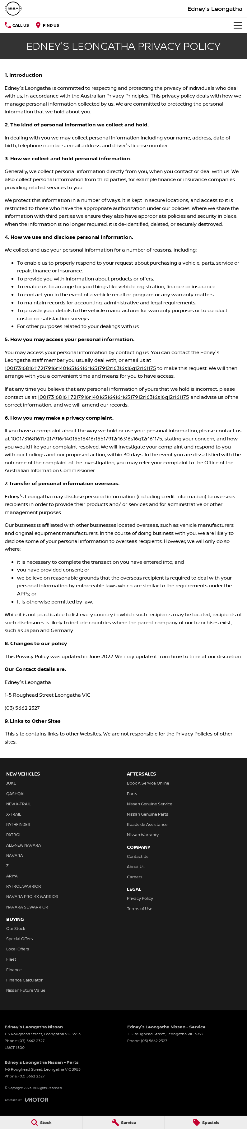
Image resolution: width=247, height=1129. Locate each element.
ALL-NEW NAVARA (23, 845)
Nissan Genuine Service (149, 804)
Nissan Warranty (143, 834)
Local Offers (17, 949)
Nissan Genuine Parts (147, 814)
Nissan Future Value (25, 990)
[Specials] (206, 1122)
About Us (136, 866)
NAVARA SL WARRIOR (27, 907)
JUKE (11, 783)
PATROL (13, 834)
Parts (132, 793)
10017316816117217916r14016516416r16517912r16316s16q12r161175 (80, 368)
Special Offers (19, 938)
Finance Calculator (24, 980)
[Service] (123, 1122)
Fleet (11, 959)
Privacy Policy (140, 898)
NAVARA (14, 855)
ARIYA (12, 876)
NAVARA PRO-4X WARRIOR (32, 896)
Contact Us (137, 856)
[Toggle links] (26, 1099)
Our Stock (15, 928)
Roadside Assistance (147, 824)
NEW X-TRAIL (18, 804)
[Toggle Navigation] (238, 25)
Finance (14, 969)
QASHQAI (15, 793)
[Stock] (41, 1122)
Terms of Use (139, 908)
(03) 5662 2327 (22, 707)
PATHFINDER (18, 824)
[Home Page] (13, 8)
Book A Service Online (148, 783)
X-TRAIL (13, 814)
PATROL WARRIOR (23, 886)
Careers (134, 877)
